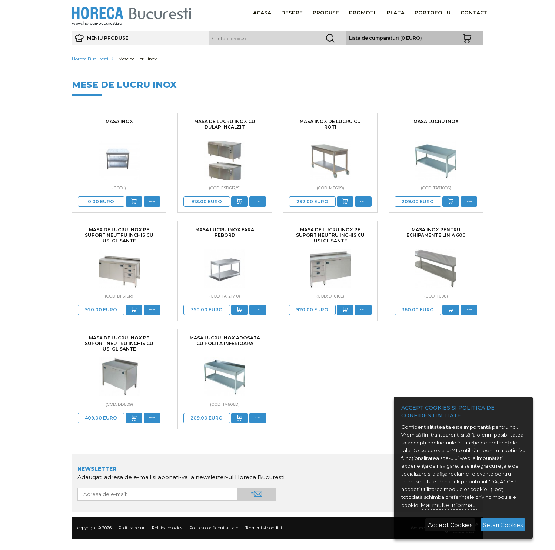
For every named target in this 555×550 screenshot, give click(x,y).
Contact (474, 13)
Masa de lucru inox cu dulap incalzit (224, 124)
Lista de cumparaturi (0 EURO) (385, 38)
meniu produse (102, 38)
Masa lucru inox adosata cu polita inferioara (225, 340)
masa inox (119, 121)
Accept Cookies (450, 525)
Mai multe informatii (449, 504)
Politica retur (132, 527)
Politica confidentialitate (213, 527)
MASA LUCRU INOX (436, 121)
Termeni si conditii (263, 527)
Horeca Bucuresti (90, 59)
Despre (292, 13)
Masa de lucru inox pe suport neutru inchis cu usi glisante (119, 235)
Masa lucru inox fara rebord (224, 232)
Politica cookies (167, 527)
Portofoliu (433, 13)
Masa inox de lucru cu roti (330, 124)
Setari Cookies (503, 525)
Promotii (363, 13)
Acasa (262, 13)
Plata (396, 13)
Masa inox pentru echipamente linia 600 (436, 232)
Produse (326, 13)
